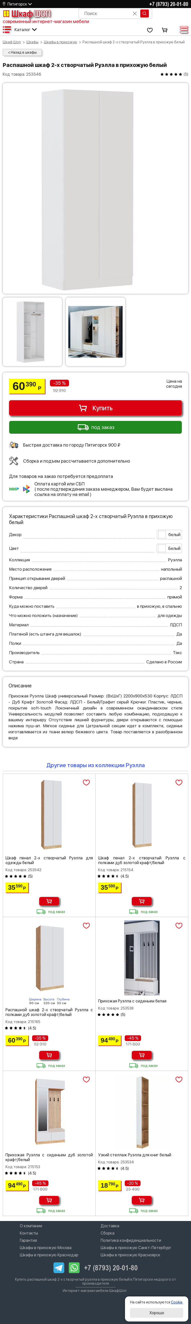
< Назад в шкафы (22, 52)
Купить (95, 408)
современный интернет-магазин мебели (46, 21)
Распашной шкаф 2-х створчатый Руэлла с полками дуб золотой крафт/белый (49, 1012)
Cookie (176, 1302)
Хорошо (156, 1312)
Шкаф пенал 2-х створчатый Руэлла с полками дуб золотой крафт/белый (141, 860)
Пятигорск (17, 4)
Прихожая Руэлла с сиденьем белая (132, 1001)
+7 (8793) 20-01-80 (168, 4)
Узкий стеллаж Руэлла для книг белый (134, 1155)
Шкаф (26, 13)
